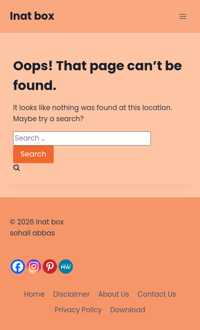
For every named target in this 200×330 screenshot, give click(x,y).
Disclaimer (71, 294)
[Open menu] (182, 16)
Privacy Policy (78, 310)
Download (127, 310)
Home (34, 294)
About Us (113, 294)
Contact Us (157, 294)
